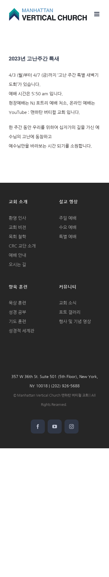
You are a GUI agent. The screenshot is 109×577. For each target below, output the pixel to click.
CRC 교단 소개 (22, 246)
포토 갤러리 (70, 312)
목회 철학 (17, 236)
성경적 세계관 (21, 331)
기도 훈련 (17, 321)
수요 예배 (67, 227)
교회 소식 (67, 303)
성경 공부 (17, 312)
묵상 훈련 (17, 303)
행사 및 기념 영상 (75, 321)
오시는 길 (17, 264)
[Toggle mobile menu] (97, 14)
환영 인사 (17, 218)
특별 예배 (67, 236)
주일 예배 (67, 218)
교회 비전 (17, 227)
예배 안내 (17, 255)
